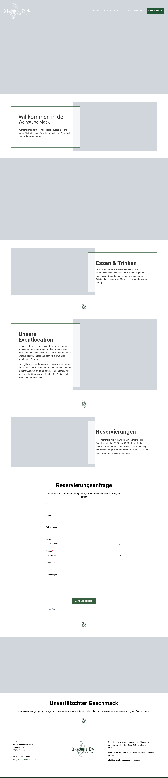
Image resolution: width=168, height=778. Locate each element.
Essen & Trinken (102, 11)
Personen (50, 563)
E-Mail (48, 515)
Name (49, 503)
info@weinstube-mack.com (24, 759)
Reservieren (155, 11)
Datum (49, 539)
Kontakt (139, 11)
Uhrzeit (49, 551)
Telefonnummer (52, 527)
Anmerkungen (51, 575)
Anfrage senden (84, 601)
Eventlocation (122, 11)
